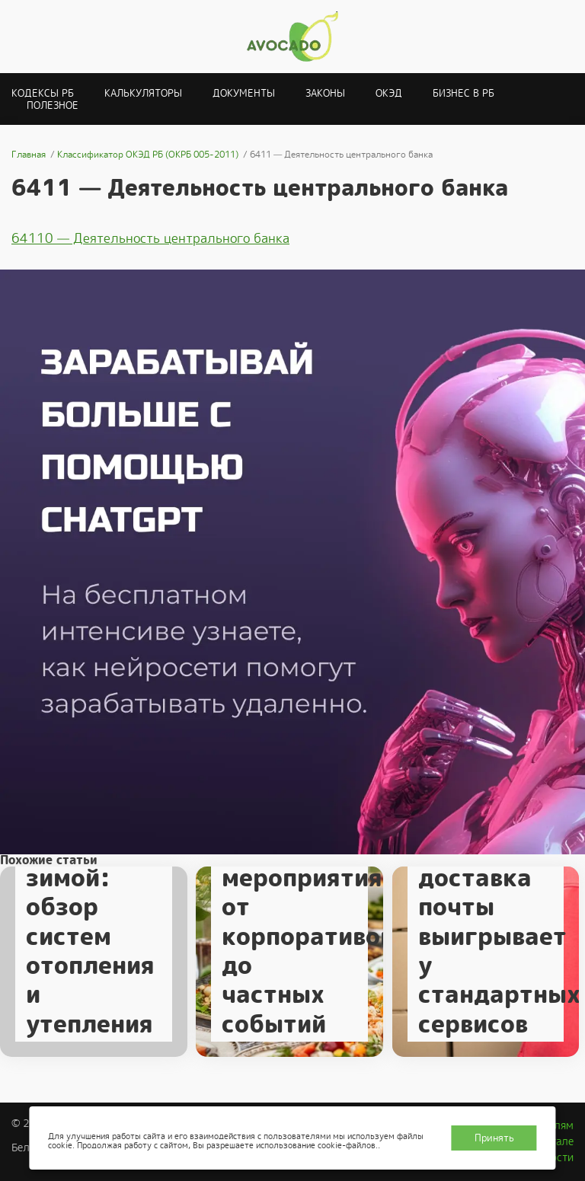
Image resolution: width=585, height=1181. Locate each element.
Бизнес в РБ (463, 93)
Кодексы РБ (42, 93)
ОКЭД (389, 93)
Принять (494, 1138)
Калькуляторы (143, 93)
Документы (244, 93)
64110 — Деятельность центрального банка (150, 238)
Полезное (52, 105)
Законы (325, 93)
